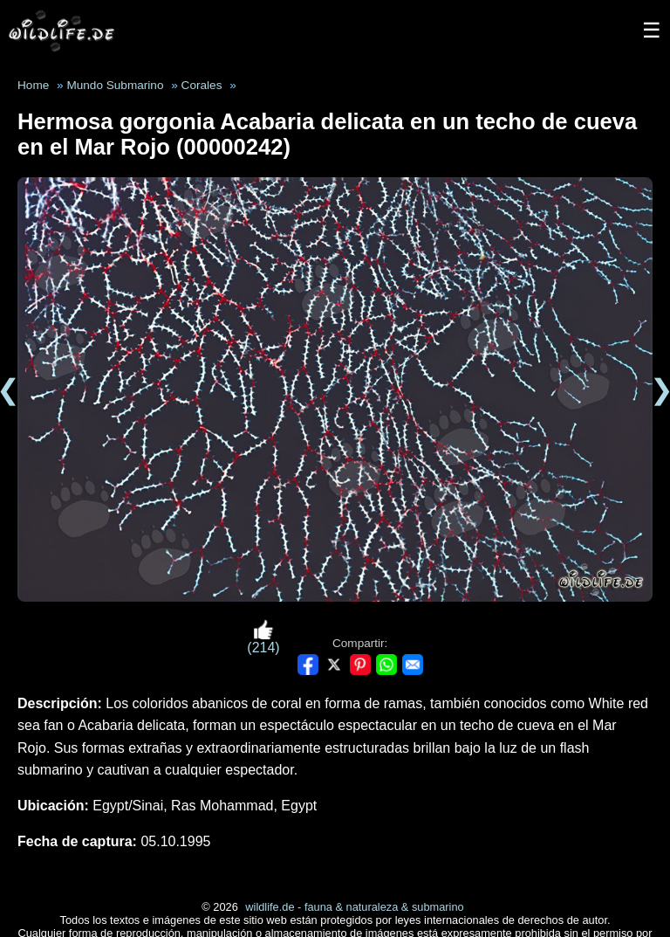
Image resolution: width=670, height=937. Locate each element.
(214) (263, 637)
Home (33, 85)
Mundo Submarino (114, 85)
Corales (201, 85)
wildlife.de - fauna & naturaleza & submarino (354, 906)
